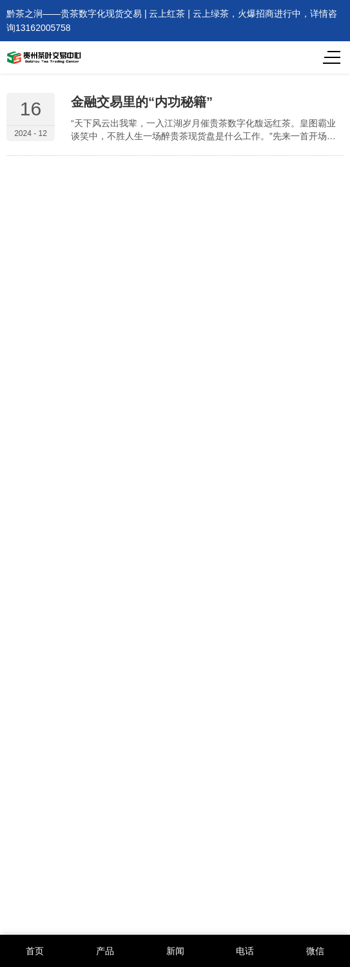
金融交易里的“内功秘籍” (142, 102)
